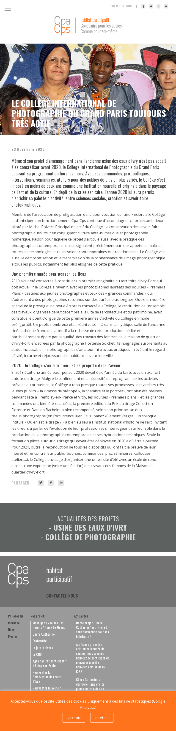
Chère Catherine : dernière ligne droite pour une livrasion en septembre (90, 686)
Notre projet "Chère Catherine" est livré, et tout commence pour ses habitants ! (92, 630)
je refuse (102, 717)
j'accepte (73, 717)
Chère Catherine (44, 634)
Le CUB (37, 654)
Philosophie (16, 616)
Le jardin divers (43, 647)
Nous (11, 629)
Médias (12, 636)
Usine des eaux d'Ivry (90, 527)
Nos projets (38, 616)
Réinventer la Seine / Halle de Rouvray (47, 690)
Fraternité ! (40, 641)
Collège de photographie (90, 537)
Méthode (14, 623)
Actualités (81, 616)
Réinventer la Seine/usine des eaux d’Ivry (47, 677)
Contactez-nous (121, 6)
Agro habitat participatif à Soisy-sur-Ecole (50, 663)
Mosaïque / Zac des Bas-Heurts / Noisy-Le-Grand (49, 625)
